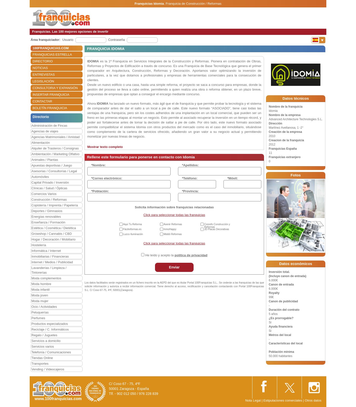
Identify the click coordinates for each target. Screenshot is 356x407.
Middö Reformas (173, 234)
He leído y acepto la (176, 255)
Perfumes (38, 318)
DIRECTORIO (43, 61)
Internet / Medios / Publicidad (52, 262)
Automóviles (40, 177)
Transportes (39, 363)
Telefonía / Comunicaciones (51, 352)
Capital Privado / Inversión (50, 182)
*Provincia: (190, 191)
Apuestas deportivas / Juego (51, 165)
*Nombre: (98, 165)
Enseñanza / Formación (48, 222)
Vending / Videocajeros (47, 369)
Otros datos (313, 400)
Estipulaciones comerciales (283, 400)
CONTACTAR (42, 101)
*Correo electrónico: (106, 178)
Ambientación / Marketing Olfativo (55, 154)
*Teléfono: (190, 178)
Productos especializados (49, 324)
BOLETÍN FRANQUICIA (50, 108)
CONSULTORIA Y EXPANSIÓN (55, 88)
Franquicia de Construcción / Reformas (193, 3)
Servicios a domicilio (46, 341)
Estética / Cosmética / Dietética (53, 228)
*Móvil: (232, 178)
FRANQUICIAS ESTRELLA (52, 54)
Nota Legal (253, 400)
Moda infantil (40, 289)
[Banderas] (318, 40)
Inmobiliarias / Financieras (50, 256)
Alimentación (40, 142)
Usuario (67, 40)
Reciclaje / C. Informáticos (50, 329)
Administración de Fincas (49, 125)
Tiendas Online (42, 358)
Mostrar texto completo (105, 147)
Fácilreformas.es (132, 229)
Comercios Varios (44, 194)
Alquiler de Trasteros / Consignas (55, 148)
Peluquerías (39, 312)
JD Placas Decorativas (216, 229)
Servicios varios (42, 346)
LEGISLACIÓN (43, 81)
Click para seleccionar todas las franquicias (174, 215)
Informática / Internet (46, 251)
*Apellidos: (190, 165)
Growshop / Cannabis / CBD (51, 234)
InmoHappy (170, 229)
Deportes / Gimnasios (46, 211)
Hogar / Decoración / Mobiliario (53, 239)
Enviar (174, 267)
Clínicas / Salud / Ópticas (49, 188)
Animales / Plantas (44, 160)
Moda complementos (46, 278)
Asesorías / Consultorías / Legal (54, 171)
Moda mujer (39, 301)
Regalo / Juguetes (44, 335)
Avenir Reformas (173, 224)
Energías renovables (46, 216)
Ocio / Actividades (44, 307)
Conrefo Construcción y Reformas (217, 225)
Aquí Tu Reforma (132, 224)
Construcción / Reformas (49, 199)
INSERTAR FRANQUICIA (51, 94)
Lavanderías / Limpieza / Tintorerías (49, 270)
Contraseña (116, 40)
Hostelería (38, 245)
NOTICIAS (40, 68)
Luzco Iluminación (133, 234)
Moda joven (39, 295)
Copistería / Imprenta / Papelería (54, 205)
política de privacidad (191, 255)
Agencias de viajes (44, 131)
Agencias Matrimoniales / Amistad (55, 137)
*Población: (100, 191)
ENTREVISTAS (44, 74)
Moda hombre (41, 284)
